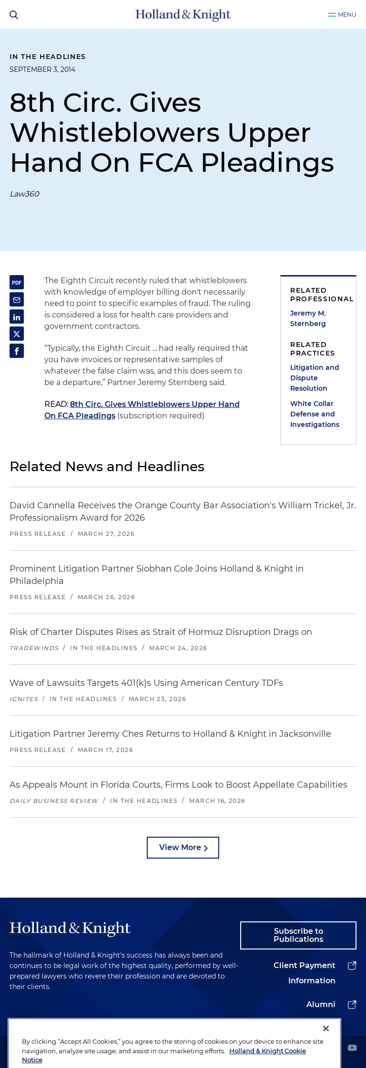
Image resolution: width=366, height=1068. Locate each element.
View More (180, 847)
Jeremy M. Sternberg (308, 318)
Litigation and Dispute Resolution (314, 378)
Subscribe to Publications (298, 935)
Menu (347, 14)
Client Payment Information (305, 973)
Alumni (321, 1004)
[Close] (325, 1049)
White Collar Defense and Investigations (314, 414)
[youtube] (352, 1048)
